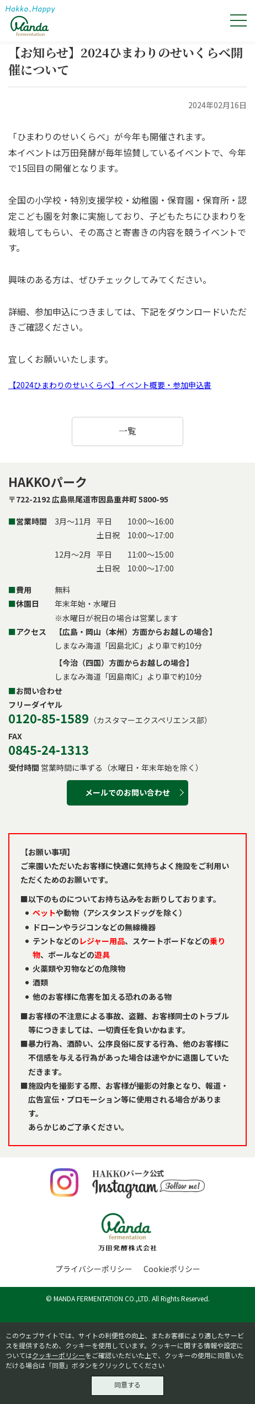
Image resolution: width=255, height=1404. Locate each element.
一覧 (127, 431)
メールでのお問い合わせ (127, 792)
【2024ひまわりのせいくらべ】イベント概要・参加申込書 (109, 384)
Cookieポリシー (172, 1268)
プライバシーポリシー (93, 1268)
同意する (127, 1384)
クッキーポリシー (58, 1355)
